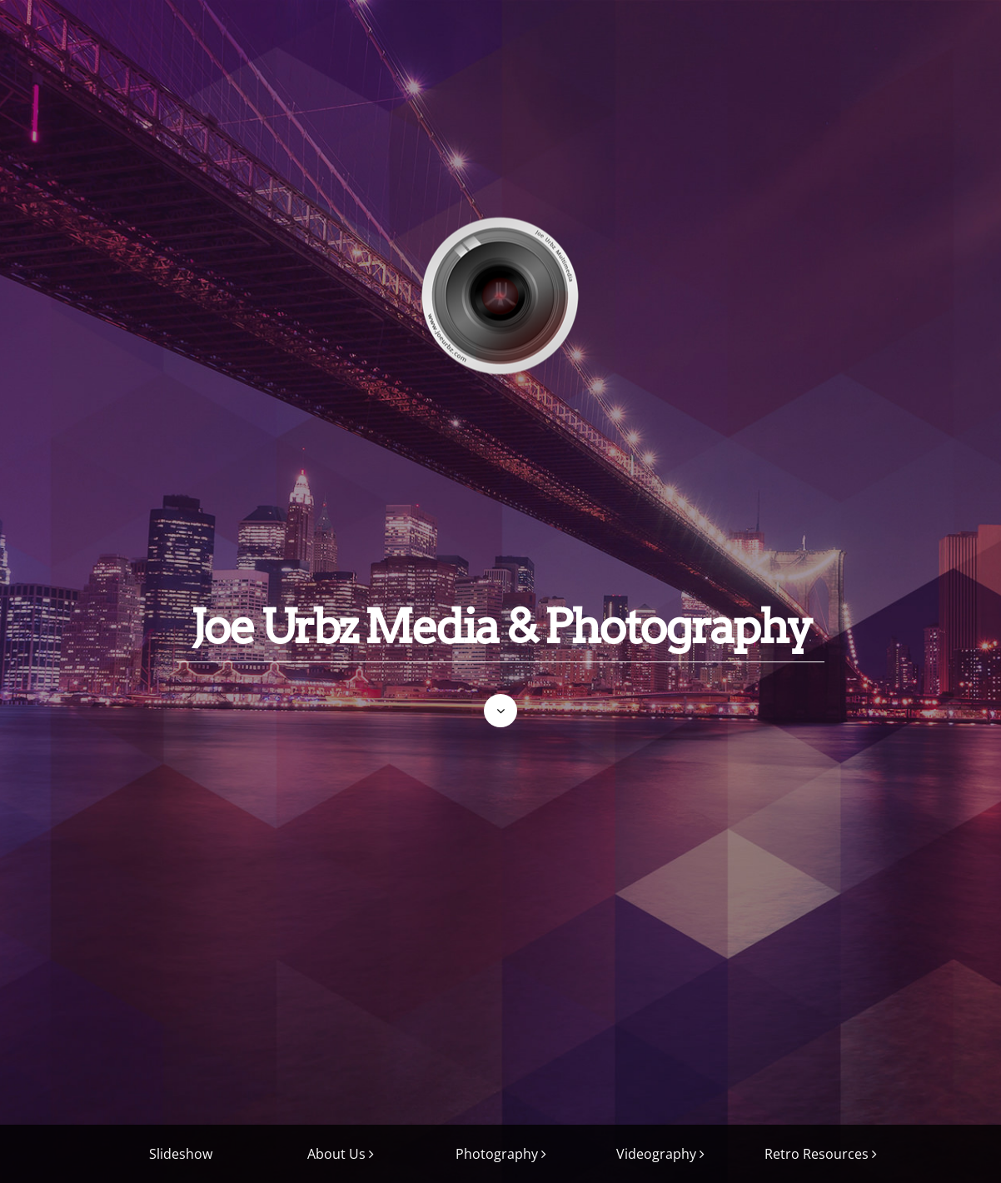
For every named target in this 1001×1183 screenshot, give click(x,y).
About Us (336, 1154)
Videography (656, 1154)
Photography (497, 1154)
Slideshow (180, 1154)
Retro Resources (816, 1154)
